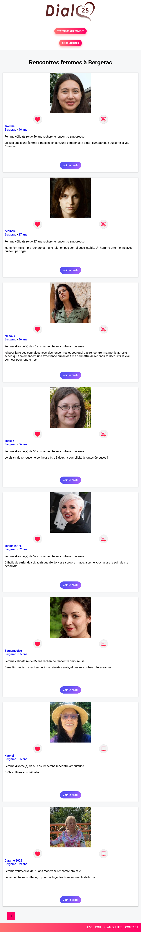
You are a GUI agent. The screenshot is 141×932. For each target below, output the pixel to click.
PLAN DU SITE (113, 927)
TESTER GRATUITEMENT (70, 31)
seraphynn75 (13, 546)
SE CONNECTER (70, 43)
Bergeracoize (13, 650)
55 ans (23, 759)
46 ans (23, 129)
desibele (10, 231)
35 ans (23, 654)
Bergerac (10, 129)
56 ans (23, 444)
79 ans (23, 864)
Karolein (10, 755)
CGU (98, 927)
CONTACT (131, 927)
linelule (9, 441)
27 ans (23, 234)
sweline (10, 126)
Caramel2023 (13, 860)
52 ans (23, 549)
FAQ (89, 927)
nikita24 (10, 336)
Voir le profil (70, 165)
